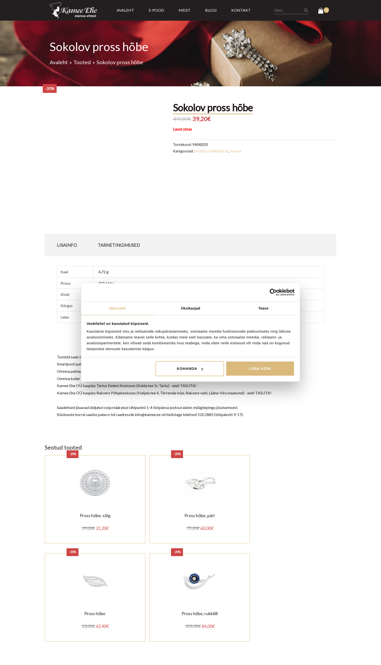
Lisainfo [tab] (67, 245)
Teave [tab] (263, 308)
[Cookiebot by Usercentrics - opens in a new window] (273, 292)
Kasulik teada (147, 640)
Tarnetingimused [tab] (119, 245)
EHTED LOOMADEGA (211, 151)
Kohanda (190, 369)
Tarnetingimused (150, 625)
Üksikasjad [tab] (190, 308)
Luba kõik (260, 369)
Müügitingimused (150, 604)
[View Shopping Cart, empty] (323, 11)
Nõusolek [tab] (117, 308)
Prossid (236, 151)
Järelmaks (144, 632)
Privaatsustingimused (154, 611)
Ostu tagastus (147, 618)
